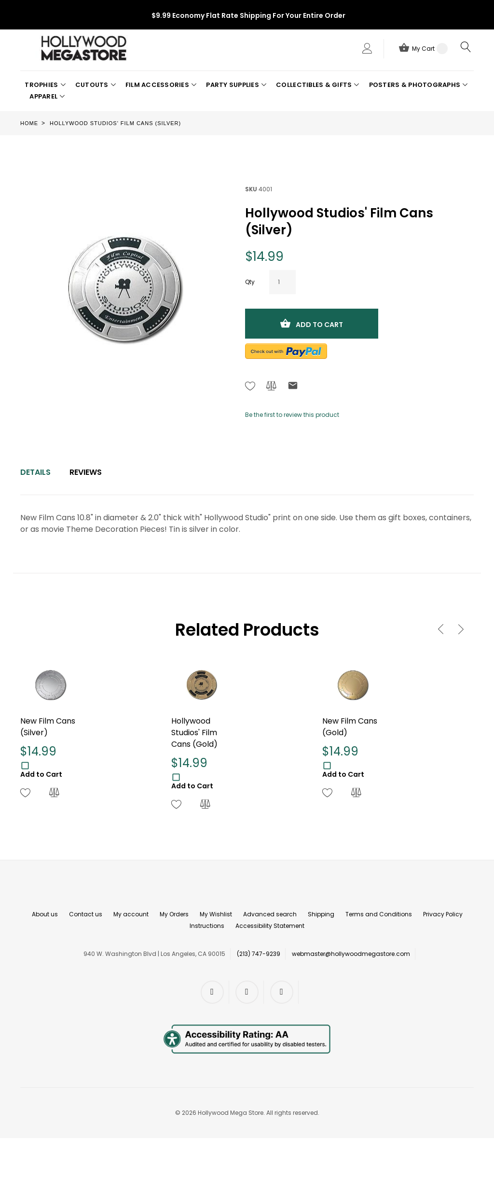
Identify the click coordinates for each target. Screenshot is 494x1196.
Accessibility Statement (269, 926)
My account (131, 914)
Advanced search (270, 914)
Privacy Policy (443, 914)
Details (35, 472)
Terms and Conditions (378, 914)
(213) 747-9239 (258, 954)
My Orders (174, 914)
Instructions (207, 926)
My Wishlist (216, 914)
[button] (45, 85)
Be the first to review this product (292, 415)
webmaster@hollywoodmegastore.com (351, 954)
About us (45, 914)
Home (29, 123)
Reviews (85, 472)
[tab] (35, 472)
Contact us (85, 914)
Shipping (321, 914)
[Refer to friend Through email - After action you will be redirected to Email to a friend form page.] (293, 387)
